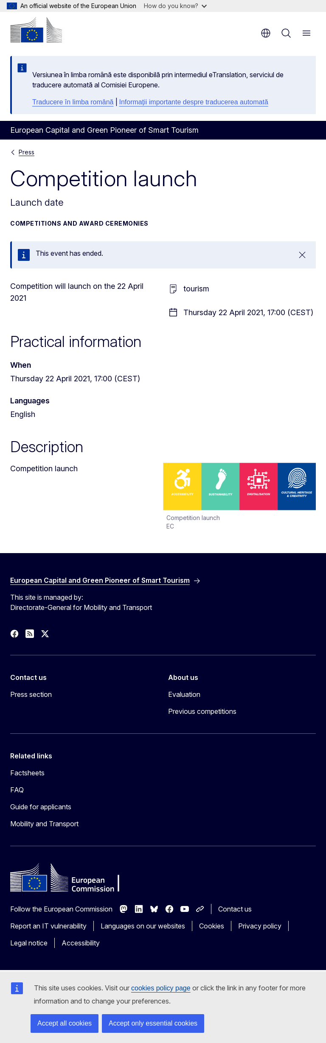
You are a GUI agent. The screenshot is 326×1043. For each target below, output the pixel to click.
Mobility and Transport (44, 823)
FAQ (17, 790)
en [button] (266, 33)
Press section (31, 694)
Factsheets (27, 773)
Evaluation (184, 694)
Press (26, 152)
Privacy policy (259, 926)
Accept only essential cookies (153, 1023)
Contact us (235, 909)
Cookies (211, 926)
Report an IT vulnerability (48, 926)
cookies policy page (161, 988)
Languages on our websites (143, 926)
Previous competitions (202, 711)
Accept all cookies (64, 1023)
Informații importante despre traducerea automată (193, 102)
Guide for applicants (40, 807)
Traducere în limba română (73, 102)
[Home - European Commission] (36, 29)
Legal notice (29, 943)
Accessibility (81, 943)
